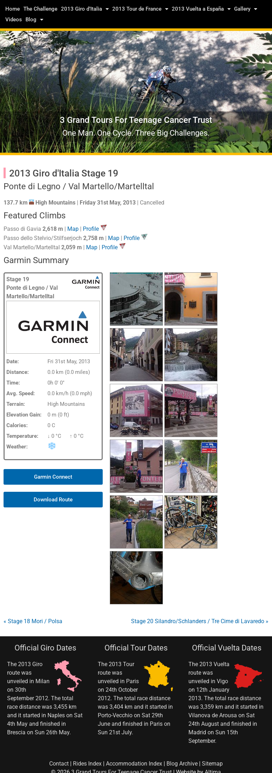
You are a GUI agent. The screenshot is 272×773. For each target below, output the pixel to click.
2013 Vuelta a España (201, 9)
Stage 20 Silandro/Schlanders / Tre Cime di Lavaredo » (199, 621)
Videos (13, 19)
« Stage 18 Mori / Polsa (33, 621)
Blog (34, 19)
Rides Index (87, 763)
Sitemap (212, 763)
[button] (53, 477)
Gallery (245, 9)
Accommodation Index (134, 763)
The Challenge (40, 9)
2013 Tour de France (140, 9)
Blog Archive (182, 763)
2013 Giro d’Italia (85, 9)
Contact (59, 763)
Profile (91, 228)
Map (73, 228)
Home (12, 9)
